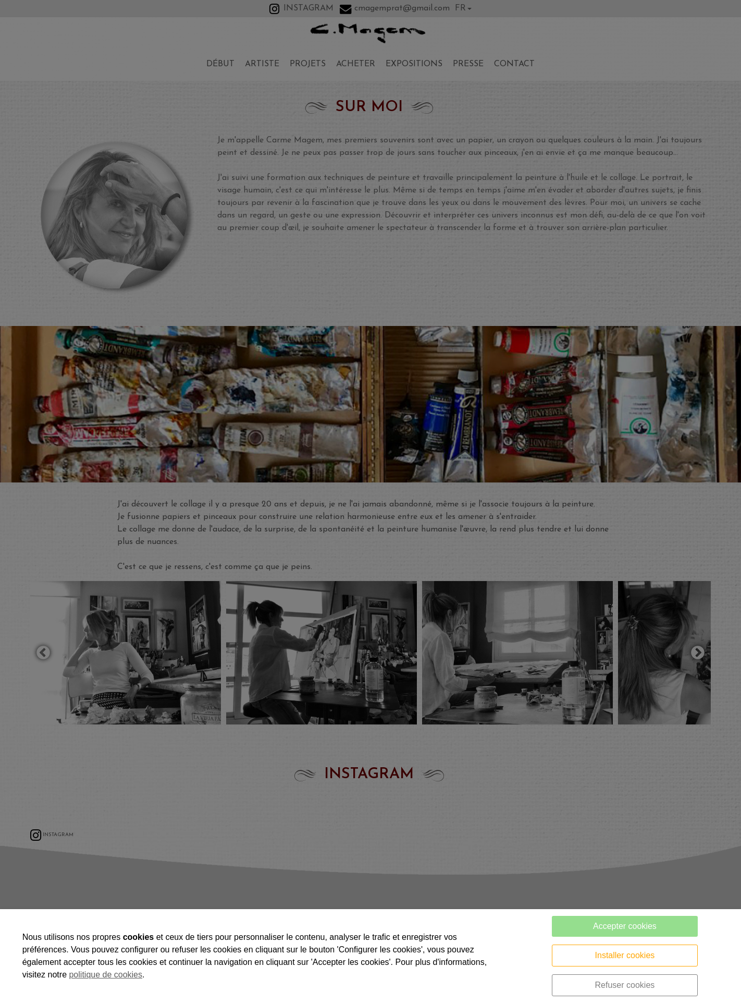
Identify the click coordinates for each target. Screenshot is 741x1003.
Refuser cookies (625, 985)
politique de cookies (105, 974)
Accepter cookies (625, 926)
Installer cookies (625, 955)
